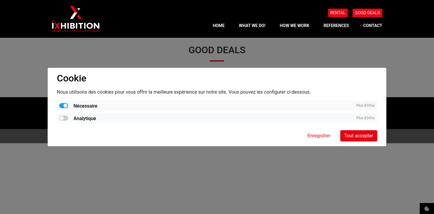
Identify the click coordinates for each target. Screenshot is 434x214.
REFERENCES (336, 25)
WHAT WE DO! (252, 25)
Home (219, 25)
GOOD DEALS (367, 12)
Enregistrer (318, 136)
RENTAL (338, 12)
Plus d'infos (365, 105)
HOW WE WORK (294, 25)
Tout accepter (358, 136)
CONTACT (372, 25)
